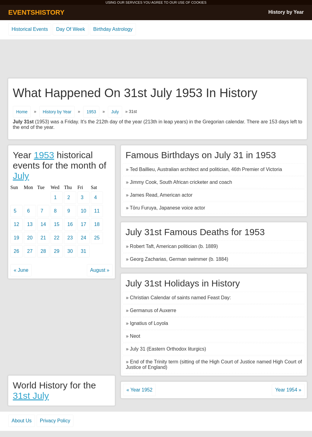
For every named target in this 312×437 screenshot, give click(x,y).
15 (56, 224)
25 (97, 237)
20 (30, 237)
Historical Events (30, 29)
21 (43, 237)
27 (30, 251)
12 (16, 224)
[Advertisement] (156, 59)
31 (83, 251)
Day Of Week (70, 29)
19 (16, 237)
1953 (91, 111)
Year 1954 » (288, 389)
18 (97, 224)
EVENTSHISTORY (36, 12)
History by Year (286, 12)
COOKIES (198, 2)
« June (21, 270)
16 (70, 224)
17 (83, 224)
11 (97, 210)
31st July (31, 396)
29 (56, 251)
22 (56, 237)
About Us (22, 420)
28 (43, 251)
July (115, 111)
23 (70, 237)
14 (43, 224)
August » (99, 270)
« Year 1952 (139, 389)
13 (30, 224)
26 (16, 251)
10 (83, 210)
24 (83, 237)
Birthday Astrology (113, 29)
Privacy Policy (55, 420)
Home (21, 111)
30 (70, 251)
